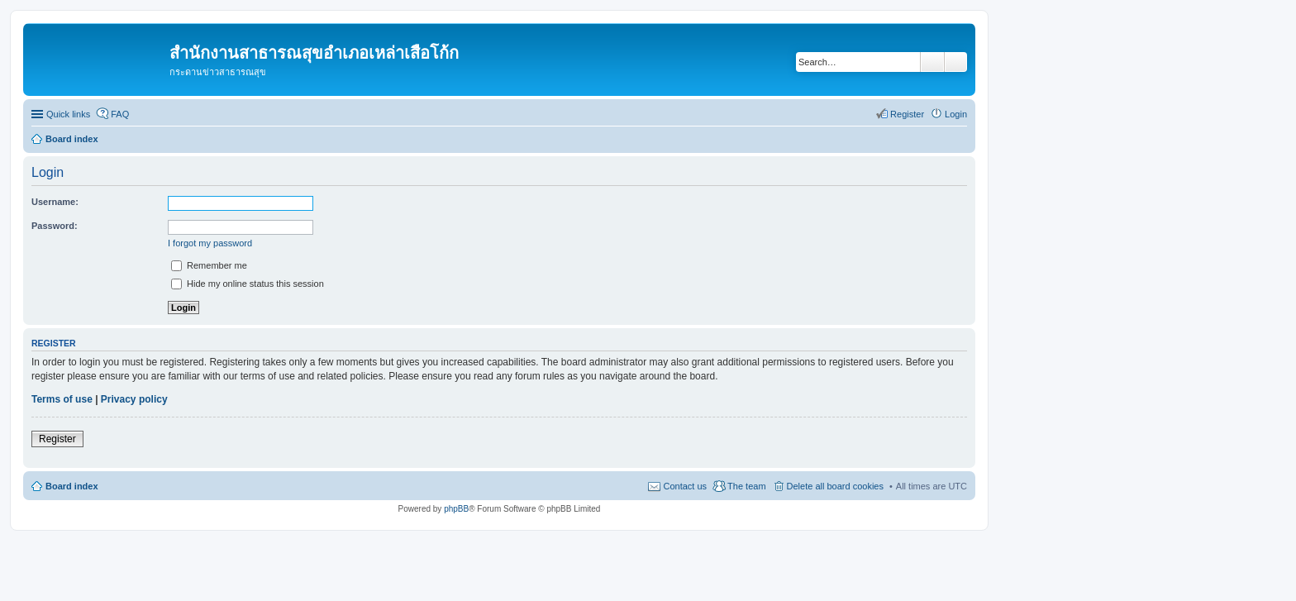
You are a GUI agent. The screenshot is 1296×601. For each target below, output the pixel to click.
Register (57, 439)
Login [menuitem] (956, 114)
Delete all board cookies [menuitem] (835, 486)
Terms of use (62, 399)
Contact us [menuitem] (685, 486)
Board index (71, 486)
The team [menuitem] (746, 486)
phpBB (456, 508)
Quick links (68, 114)
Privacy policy (134, 399)
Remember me (209, 265)
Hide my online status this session (247, 284)
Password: (54, 226)
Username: (55, 202)
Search (932, 62)
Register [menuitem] (907, 114)
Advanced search (956, 62)
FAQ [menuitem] (120, 114)
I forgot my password (210, 243)
